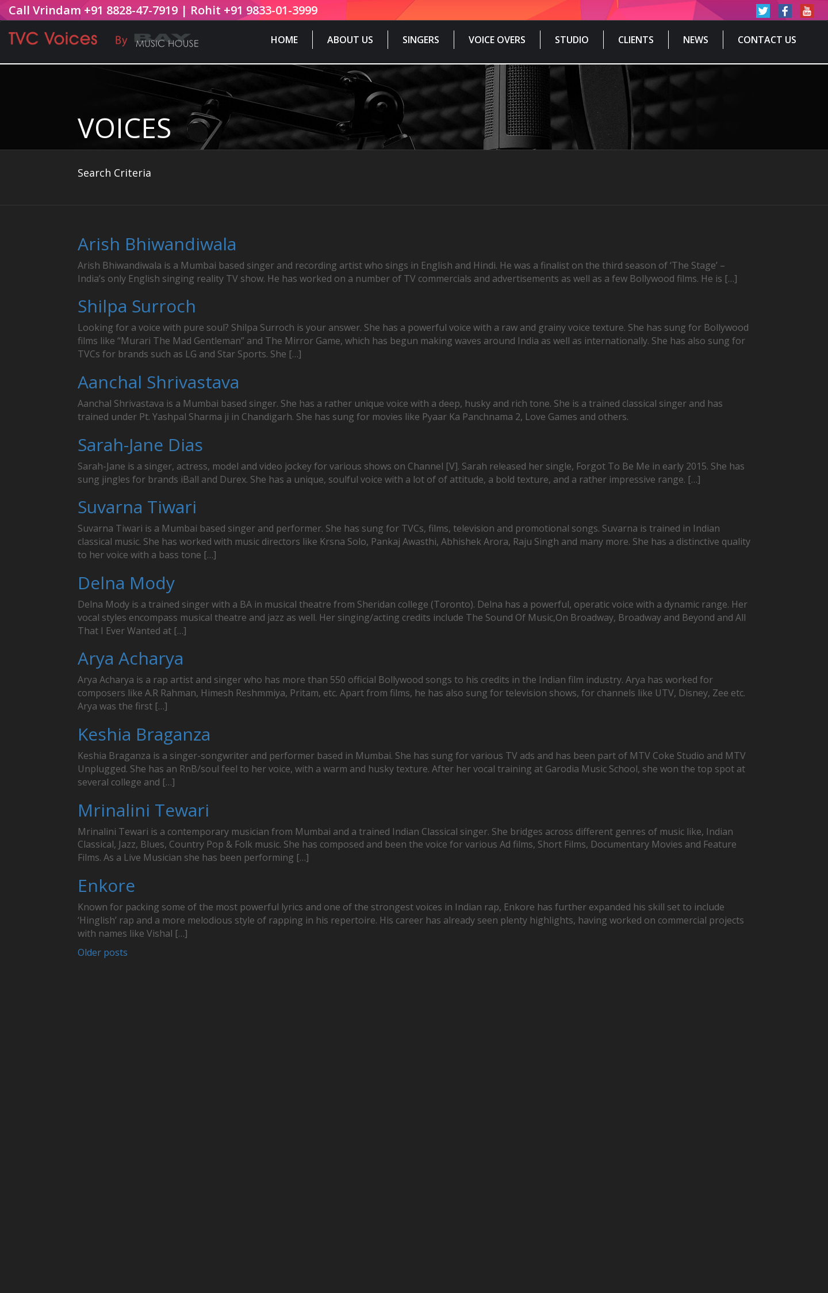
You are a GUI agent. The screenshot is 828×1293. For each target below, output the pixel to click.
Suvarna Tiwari (137, 506)
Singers (420, 39)
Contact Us (767, 39)
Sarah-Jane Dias (140, 444)
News (695, 39)
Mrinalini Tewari (143, 810)
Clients (636, 39)
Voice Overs (497, 39)
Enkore (106, 885)
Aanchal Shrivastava (158, 382)
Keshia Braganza (144, 734)
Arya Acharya (130, 658)
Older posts (103, 952)
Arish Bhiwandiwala (157, 243)
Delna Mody (126, 582)
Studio (572, 39)
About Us (350, 39)
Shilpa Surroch (137, 306)
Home (284, 39)
